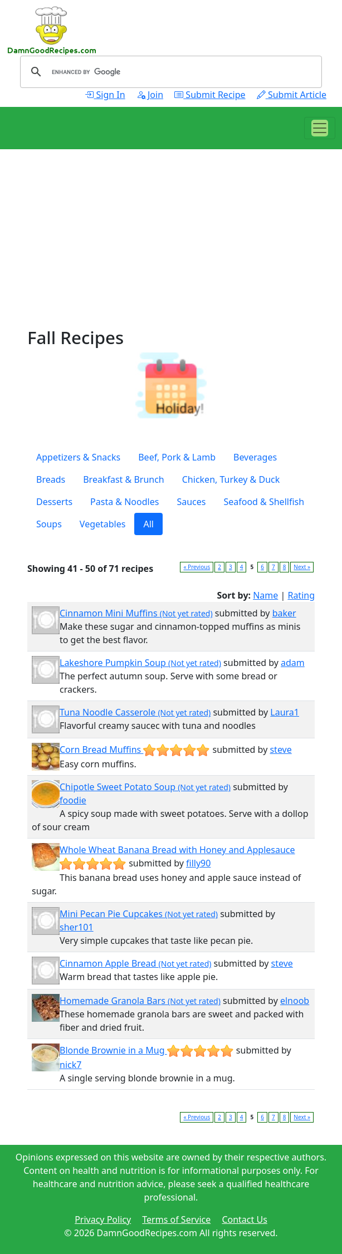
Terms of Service (176, 1219)
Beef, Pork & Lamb (177, 457)
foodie (73, 800)
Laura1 (284, 712)
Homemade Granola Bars (140, 1001)
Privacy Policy (103, 1219)
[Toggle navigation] (319, 128)
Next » (302, 567)
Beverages (255, 457)
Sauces (191, 502)
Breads (50, 479)
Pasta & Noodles (124, 502)
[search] (169, 72)
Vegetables (103, 524)
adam (293, 663)
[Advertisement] (171, 249)
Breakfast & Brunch (123, 479)
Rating (301, 595)
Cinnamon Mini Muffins (136, 613)
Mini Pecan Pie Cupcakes (139, 914)
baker (284, 613)
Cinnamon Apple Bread (135, 963)
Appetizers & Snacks (78, 457)
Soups (49, 524)
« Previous (196, 567)
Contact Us (244, 1219)
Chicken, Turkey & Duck (231, 479)
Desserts (54, 502)
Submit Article (291, 95)
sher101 (77, 927)
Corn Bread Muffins (135, 749)
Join (149, 95)
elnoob (294, 1001)
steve (280, 749)
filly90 (198, 863)
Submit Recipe (209, 95)
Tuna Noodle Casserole (135, 712)
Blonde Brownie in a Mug (147, 1050)
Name (265, 595)
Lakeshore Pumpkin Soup (140, 663)
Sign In (105, 95)
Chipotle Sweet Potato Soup (145, 787)
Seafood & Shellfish (263, 502)
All (148, 524)
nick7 (70, 1065)
